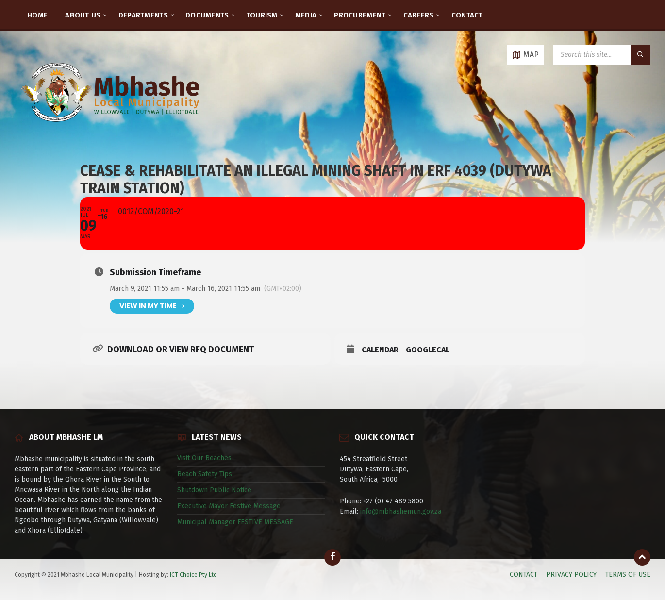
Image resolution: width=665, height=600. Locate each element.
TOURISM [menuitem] (262, 15)
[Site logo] (112, 133)
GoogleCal (427, 349)
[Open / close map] (525, 55)
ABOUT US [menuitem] (82, 15)
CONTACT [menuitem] (467, 15)
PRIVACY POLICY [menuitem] (571, 574)
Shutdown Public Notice (214, 490)
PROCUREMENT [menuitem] (359, 15)
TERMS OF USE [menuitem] (627, 574)
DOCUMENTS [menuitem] (207, 15)
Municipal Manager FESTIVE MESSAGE (235, 522)
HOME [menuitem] (37, 15)
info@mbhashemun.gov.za (400, 511)
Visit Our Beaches (204, 458)
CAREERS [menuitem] (418, 15)
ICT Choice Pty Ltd (193, 574)
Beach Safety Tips (204, 474)
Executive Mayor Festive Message (229, 506)
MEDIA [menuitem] (306, 15)
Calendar (380, 349)
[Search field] (601, 55)
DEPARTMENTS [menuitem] (143, 15)
